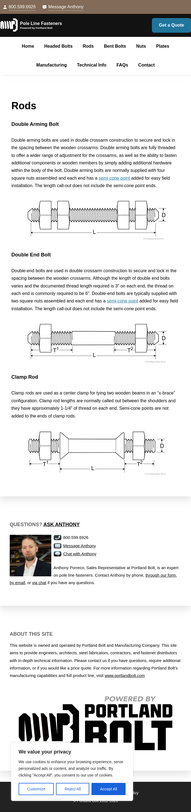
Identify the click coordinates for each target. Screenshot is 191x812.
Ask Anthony (61, 524)
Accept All (108, 789)
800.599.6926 (22, 6)
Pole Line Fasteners (41, 23)
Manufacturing (51, 65)
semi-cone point (114, 178)
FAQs (122, 65)
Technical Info (91, 65)
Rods (88, 46)
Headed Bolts (58, 46)
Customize (36, 789)
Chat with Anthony (79, 554)
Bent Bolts (115, 46)
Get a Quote (171, 25)
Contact (146, 65)
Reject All (73, 789)
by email (17, 583)
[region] (72, 772)
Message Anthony (65, 6)
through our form (161, 575)
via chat (39, 583)
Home (28, 46)
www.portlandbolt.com (125, 675)
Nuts (141, 46)
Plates (162, 46)
